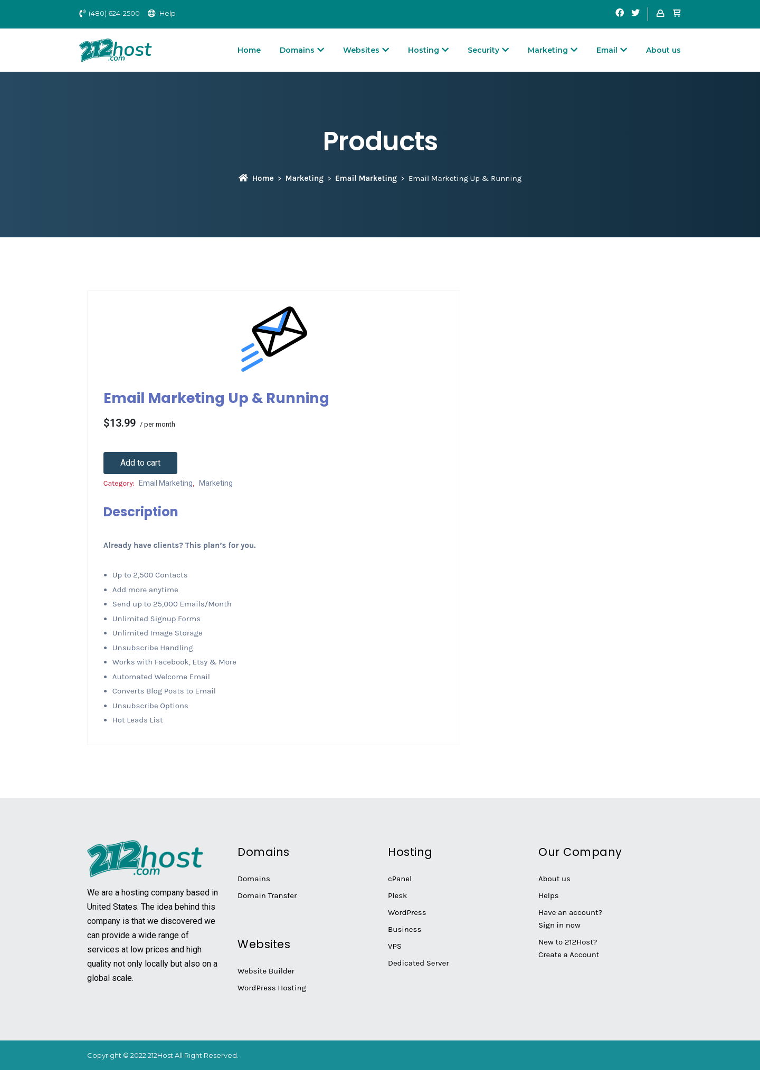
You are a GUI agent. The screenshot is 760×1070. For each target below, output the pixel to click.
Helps (548, 895)
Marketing (552, 50)
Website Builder (266, 971)
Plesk (397, 895)
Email (611, 50)
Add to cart (140, 463)
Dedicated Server (418, 963)
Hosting (428, 50)
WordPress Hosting (272, 987)
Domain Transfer (267, 895)
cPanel (400, 878)
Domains (302, 50)
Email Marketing (366, 178)
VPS (395, 946)
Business (404, 929)
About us (663, 50)
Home (249, 50)
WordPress (407, 912)
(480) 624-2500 (114, 13)
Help (167, 13)
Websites (366, 50)
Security (488, 50)
